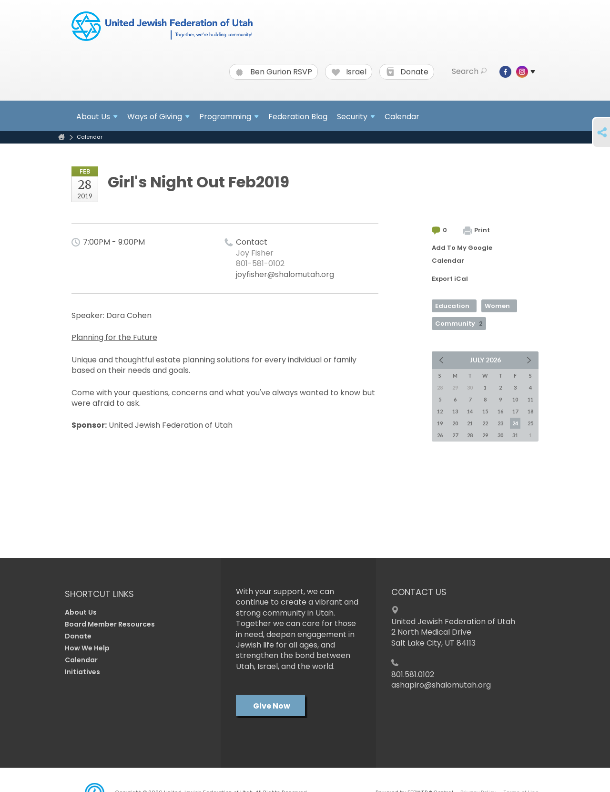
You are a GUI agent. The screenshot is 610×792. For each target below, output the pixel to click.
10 (515, 399)
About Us (81, 612)
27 (455, 435)
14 (470, 411)
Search (469, 71)
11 (530, 399)
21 (470, 423)
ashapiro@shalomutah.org (441, 684)
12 (440, 411)
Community (459, 323)
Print (476, 230)
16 (500, 411)
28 (470, 435)
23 (500, 423)
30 (500, 435)
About (97, 116)
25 (530, 423)
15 (485, 411)
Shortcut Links (99, 594)
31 (515, 435)
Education (452, 305)
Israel (349, 72)
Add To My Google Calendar (462, 254)
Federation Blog (297, 116)
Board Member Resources (110, 624)
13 (455, 411)
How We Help (87, 648)
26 (440, 435)
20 (455, 423)
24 (515, 423)
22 (485, 423)
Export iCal (450, 278)
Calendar (402, 116)
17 (515, 411)
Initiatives (82, 672)
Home (61, 137)
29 (485, 435)
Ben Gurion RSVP (274, 72)
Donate (407, 72)
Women (497, 305)
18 (530, 411)
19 (440, 423)
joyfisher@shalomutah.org (285, 274)
